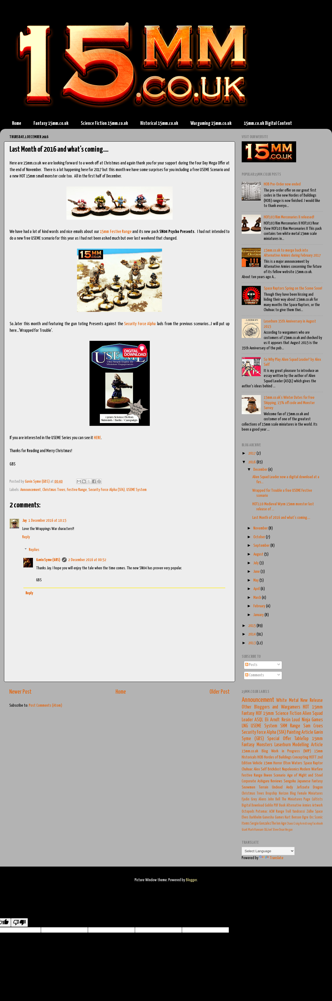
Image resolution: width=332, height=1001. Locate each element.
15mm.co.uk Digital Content (268, 123)
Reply (26, 537)
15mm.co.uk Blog (255, 751)
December (260, 470)
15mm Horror (273, 763)
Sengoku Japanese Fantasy (303, 781)
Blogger (191, 880)
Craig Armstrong (302, 823)
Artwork (317, 805)
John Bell (274, 799)
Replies (34, 550)
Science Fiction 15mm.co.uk (104, 123)
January (259, 615)
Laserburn (282, 745)
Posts (251, 665)
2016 (252, 462)
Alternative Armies (298, 805)
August (258, 554)
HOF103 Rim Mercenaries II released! (289, 217)
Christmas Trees (53, 490)
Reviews (276, 781)
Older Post (220, 692)
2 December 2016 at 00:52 (87, 560)
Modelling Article (307, 745)
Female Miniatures (310, 793)
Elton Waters (292, 763)
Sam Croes (313, 726)
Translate (271, 858)
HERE (97, 438)
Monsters (264, 745)
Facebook (317, 823)
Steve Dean (278, 830)
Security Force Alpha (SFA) (106, 490)
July (256, 563)
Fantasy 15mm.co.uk (51, 123)
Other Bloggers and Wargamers (271, 707)
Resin (286, 720)
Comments (254, 675)
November (261, 528)
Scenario (280, 775)
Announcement (30, 490)
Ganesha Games (273, 817)
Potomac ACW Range (270, 811)
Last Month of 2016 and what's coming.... (281, 518)
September (261, 546)
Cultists (317, 799)
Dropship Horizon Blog (281, 793)
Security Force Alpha (140, 324)
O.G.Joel (268, 830)
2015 (252, 626)
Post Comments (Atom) (45, 705)
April (257, 589)
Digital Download (253, 805)
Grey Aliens (258, 799)
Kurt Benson (293, 817)
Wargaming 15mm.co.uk (211, 123)
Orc (311, 817)
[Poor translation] (19, 922)
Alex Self (260, 769)
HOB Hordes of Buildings (274, 757)
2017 (252, 453)
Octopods (248, 811)
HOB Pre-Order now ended (282, 184)
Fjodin (245, 799)
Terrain (263, 787)
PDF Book (280, 805)
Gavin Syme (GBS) (48, 560)
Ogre (305, 817)
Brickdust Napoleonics (283, 769)
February (259, 606)
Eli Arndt (272, 720)
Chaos (290, 823)
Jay (24, 521)
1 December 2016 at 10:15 (47, 521)
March (257, 598)
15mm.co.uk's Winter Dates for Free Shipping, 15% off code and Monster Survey (289, 403)
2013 (252, 643)
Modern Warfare (311, 769)
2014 (252, 634)
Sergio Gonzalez (260, 823)
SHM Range (290, 726)
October (259, 537)
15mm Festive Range (115, 232)
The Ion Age (278, 823)
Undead (277, 787)
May (256, 580)
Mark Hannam (255, 830)
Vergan (288, 830)
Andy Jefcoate (297, 787)
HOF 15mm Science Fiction (278, 713)
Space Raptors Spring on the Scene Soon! (293, 288)
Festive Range (77, 490)
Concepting (300, 757)
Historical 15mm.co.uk (159, 123)
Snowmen (248, 787)
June (257, 572)
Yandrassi (298, 811)
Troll (288, 811)
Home (16, 123)
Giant (245, 830)
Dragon (318, 787)
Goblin (269, 805)
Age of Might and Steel (305, 775)
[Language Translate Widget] (268, 851)
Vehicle (257, 763)
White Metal (287, 700)
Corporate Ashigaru (255, 781)
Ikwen (268, 775)
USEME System (136, 490)
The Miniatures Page (296, 799)
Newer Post (20, 692)
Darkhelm (255, 817)
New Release (311, 700)
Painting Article (300, 732)
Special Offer (279, 738)
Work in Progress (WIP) (291, 751)
